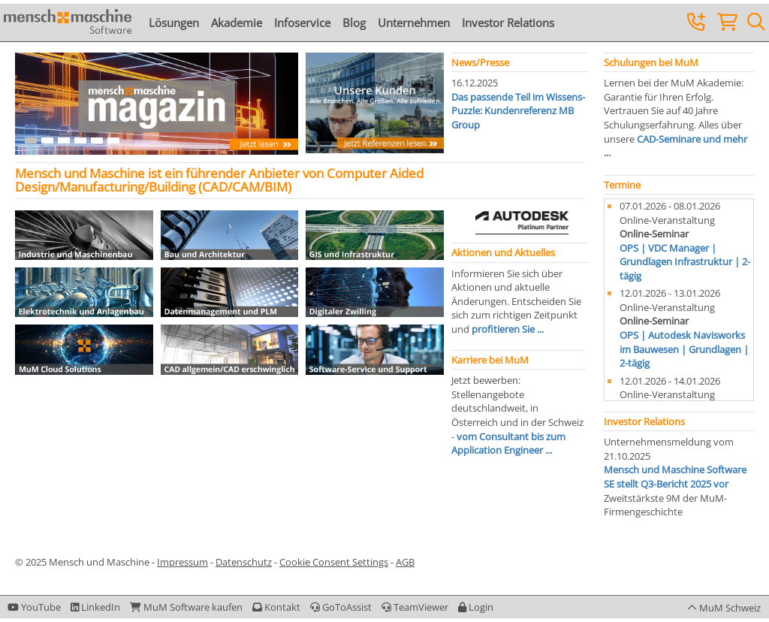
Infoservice (302, 22)
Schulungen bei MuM (651, 62)
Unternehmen (414, 22)
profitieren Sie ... (508, 329)
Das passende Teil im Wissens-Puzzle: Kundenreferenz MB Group (518, 110)
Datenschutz (244, 562)
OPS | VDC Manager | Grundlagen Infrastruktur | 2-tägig (685, 261)
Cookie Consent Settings (333, 562)
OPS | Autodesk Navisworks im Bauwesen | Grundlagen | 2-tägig (684, 349)
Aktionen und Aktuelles (503, 252)
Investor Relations (508, 22)
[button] (475, 607)
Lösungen (174, 22)
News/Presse (480, 62)
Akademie (236, 22)
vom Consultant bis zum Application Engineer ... (508, 443)
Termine (622, 185)
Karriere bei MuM (490, 360)
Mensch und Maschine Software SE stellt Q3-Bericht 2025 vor (675, 477)
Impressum (182, 562)
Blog (354, 22)
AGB (405, 562)
